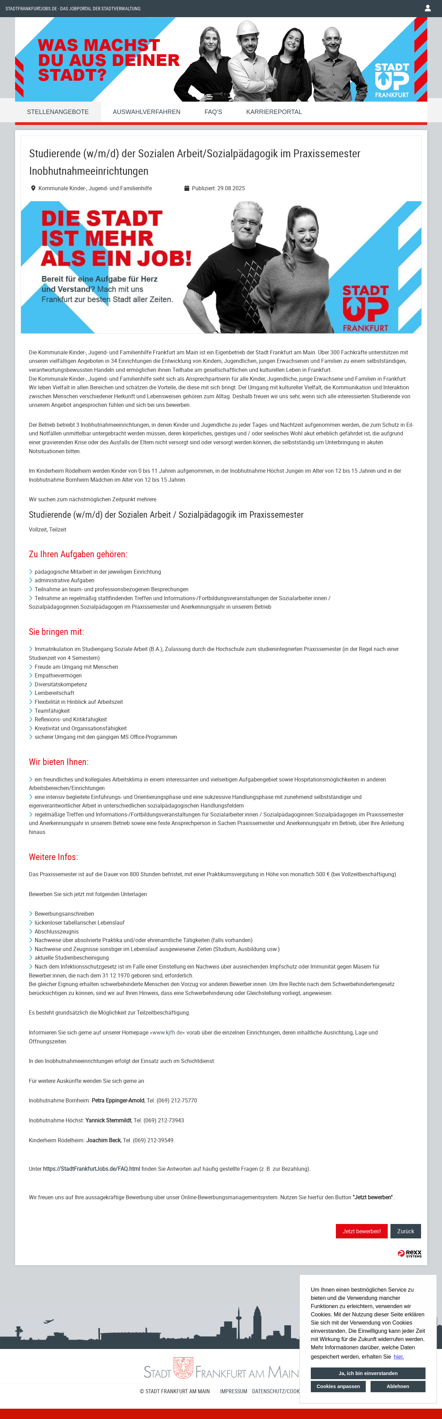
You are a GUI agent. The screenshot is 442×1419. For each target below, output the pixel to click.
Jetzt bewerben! (362, 1231)
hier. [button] (399, 1357)
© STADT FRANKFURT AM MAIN (175, 1391)
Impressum (233, 1391)
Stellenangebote (58, 111)
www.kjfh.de (167, 1032)
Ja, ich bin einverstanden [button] (368, 1373)
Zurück (405, 1231)
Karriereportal (274, 111)
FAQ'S (213, 111)
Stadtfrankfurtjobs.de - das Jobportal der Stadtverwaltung (72, 8)
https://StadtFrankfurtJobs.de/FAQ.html (91, 1168)
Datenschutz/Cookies (279, 1391)
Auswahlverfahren (147, 111)
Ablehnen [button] (398, 1386)
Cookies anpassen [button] (338, 1386)
